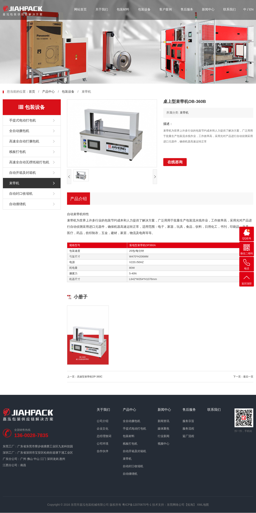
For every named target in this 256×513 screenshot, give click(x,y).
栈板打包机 (17, 152)
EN (251, 9)
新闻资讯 (163, 421)
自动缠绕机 (17, 204)
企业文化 (102, 428)
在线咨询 (174, 162)
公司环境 (102, 443)
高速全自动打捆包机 (24, 141)
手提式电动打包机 (22, 120)
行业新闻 (163, 436)
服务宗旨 (188, 421)
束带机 (14, 183)
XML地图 (203, 504)
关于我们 (101, 9)
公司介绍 (102, 421)
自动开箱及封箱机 (22, 172)
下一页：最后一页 (243, 376)
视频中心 (163, 443)
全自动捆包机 (19, 131)
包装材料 (123, 9)
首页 (32, 91)
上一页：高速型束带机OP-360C (85, 376)
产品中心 (48, 91)
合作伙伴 (102, 451)
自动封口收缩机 (21, 193)
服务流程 (188, 428)
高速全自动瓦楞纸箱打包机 (29, 162)
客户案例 (165, 9)
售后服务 (187, 9)
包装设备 (144, 9)
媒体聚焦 (163, 428)
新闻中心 (208, 9)
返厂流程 (188, 436)
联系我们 (229, 9)
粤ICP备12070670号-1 (136, 504)
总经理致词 (104, 436)
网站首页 (80, 9)
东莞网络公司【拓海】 (181, 504)
